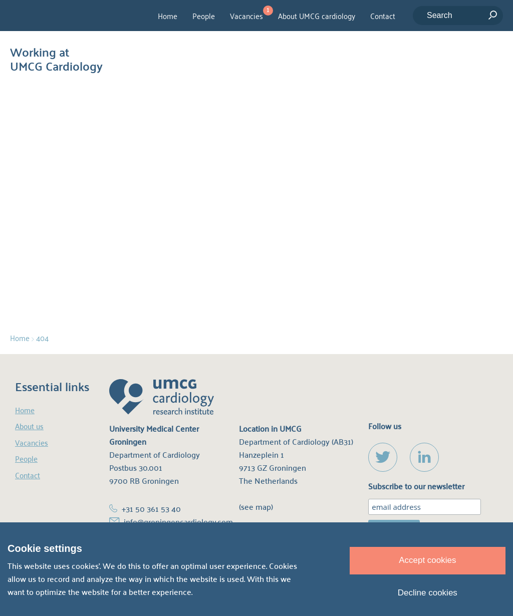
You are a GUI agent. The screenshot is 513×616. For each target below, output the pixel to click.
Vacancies (246, 16)
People (203, 16)
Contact (382, 16)
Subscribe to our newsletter (416, 486)
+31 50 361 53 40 (151, 508)
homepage (319, 214)
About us (29, 426)
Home (167, 16)
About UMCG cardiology (316, 16)
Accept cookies (427, 560)
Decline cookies (427, 592)
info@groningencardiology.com (178, 521)
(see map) (256, 506)
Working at (56, 57)
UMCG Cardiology (66, 16)
